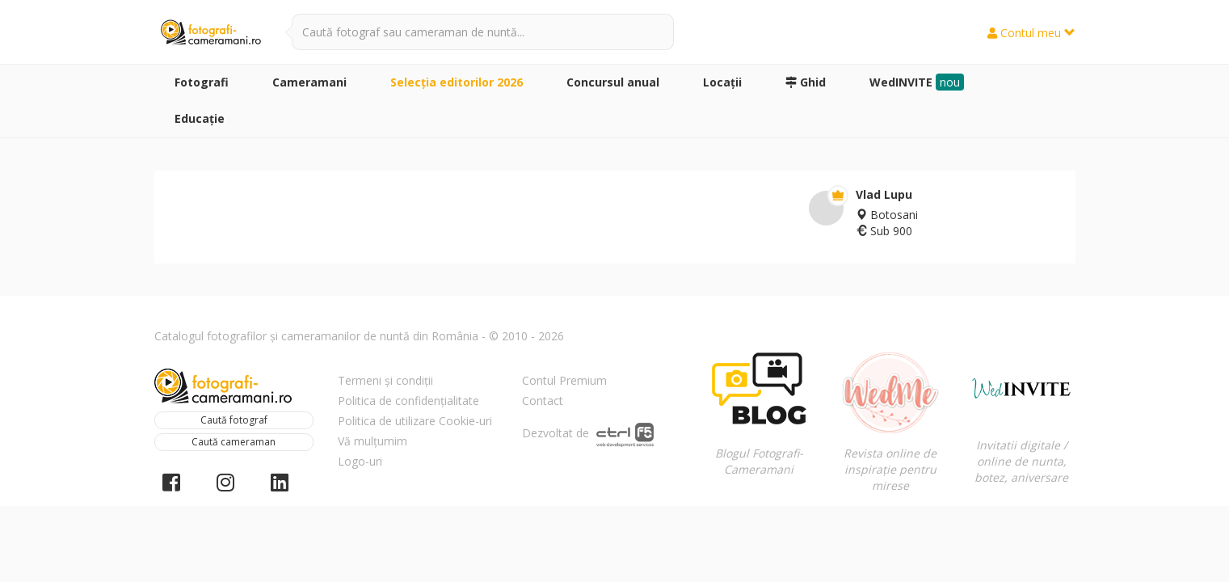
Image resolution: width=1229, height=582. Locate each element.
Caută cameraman (234, 442)
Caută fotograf (233, 420)
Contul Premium (564, 380)
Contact (542, 400)
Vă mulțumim (372, 441)
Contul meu (1031, 32)
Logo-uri (360, 461)
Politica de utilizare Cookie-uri (415, 420)
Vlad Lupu (884, 194)
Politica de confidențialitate (408, 400)
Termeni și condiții (385, 380)
